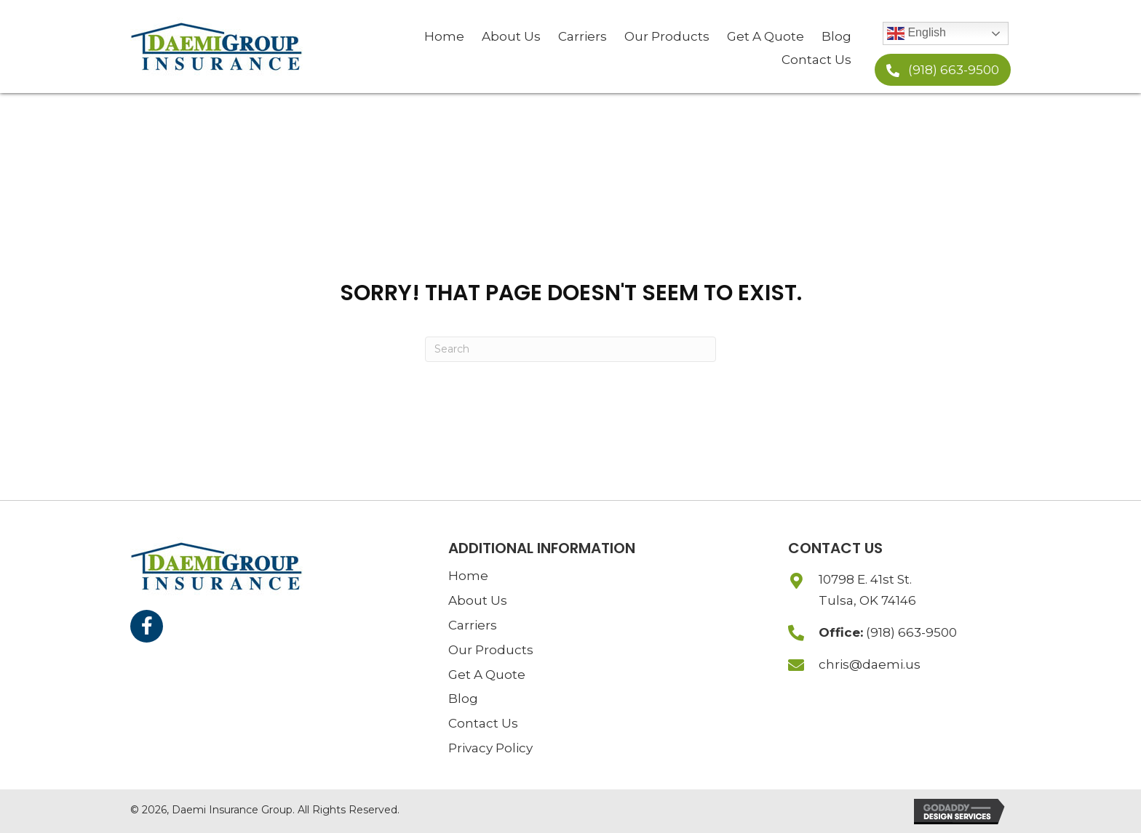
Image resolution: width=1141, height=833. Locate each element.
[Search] (570, 349)
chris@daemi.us (870, 664)
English (916, 33)
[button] (943, 70)
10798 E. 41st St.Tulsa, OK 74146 (867, 590)
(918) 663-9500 (911, 632)
